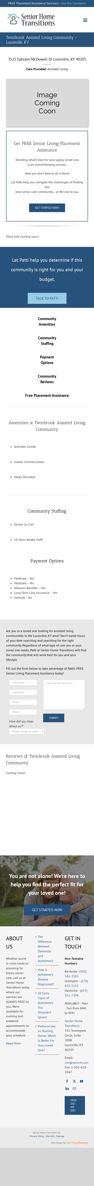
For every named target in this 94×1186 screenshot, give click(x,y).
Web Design (57, 1142)
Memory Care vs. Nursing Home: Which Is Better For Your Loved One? (47, 1038)
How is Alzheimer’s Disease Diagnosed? (46, 977)
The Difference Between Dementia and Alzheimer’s (45, 949)
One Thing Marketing (77, 1142)
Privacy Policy (37, 1136)
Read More (13, 1043)
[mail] (74, 1088)
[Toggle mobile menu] (85, 20)
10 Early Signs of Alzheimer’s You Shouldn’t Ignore (45, 1005)
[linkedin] (67, 1088)
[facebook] (67, 1081)
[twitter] (74, 1081)
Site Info (50, 1136)
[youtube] (81, 1081)
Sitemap (60, 1136)
